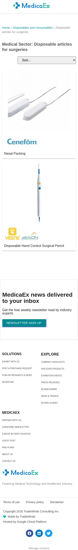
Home (6, 27)
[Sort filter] (47, 60)
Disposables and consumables (33, 27)
